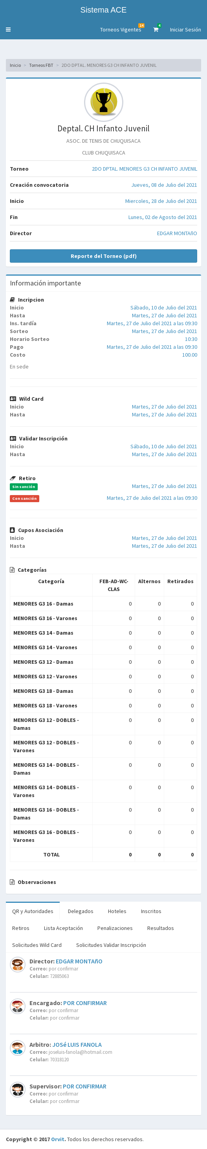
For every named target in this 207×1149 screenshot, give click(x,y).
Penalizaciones (115, 928)
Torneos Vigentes (122, 28)
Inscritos (151, 911)
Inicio (15, 65)
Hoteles (117, 911)
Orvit (57, 1139)
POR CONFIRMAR (85, 1003)
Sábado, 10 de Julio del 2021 (163, 307)
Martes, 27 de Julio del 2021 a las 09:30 (152, 323)
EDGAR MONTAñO (177, 233)
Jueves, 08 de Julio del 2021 (164, 184)
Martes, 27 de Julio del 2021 (164, 315)
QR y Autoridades (32, 911)
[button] (8, 29)
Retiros (20, 928)
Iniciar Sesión (185, 29)
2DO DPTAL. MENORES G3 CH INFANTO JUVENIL (144, 168)
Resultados (160, 928)
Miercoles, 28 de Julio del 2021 (161, 200)
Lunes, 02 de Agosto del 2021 (162, 217)
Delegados (80, 911)
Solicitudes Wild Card (37, 944)
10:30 (191, 338)
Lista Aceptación (63, 928)
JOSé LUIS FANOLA (77, 1044)
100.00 (189, 354)
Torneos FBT (41, 65)
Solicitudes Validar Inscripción (111, 944)
